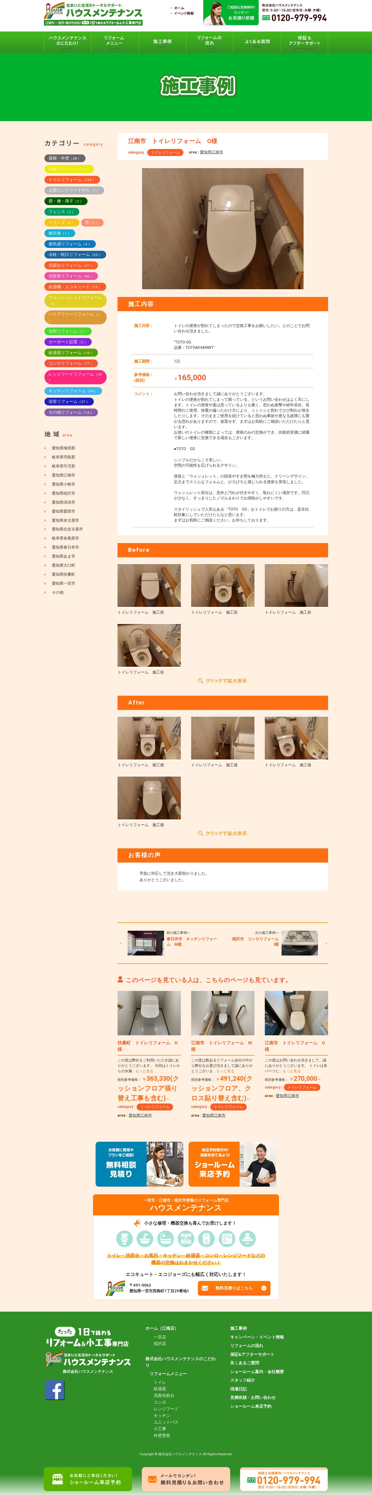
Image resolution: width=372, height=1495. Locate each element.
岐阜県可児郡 (63, 466)
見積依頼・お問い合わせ (253, 1397)
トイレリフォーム (165, 152)
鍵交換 (60, 233)
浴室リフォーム (69, 401)
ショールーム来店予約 (251, 1406)
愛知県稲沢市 (63, 493)
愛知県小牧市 (63, 484)
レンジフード (166, 1409)
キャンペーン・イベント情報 (257, 1337)
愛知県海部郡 (63, 448)
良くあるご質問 (244, 1363)
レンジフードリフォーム (75, 377)
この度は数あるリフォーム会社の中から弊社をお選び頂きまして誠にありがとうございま (222, 1065)
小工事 (160, 1429)
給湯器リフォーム (71, 352)
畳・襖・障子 (66, 201)
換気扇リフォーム (70, 243)
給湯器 (160, 1389)
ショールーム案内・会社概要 (257, 1371)
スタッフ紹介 (242, 1380)
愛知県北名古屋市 (67, 529)
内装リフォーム (69, 169)
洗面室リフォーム (71, 275)
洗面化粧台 (164, 1395)
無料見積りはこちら (234, 1288)
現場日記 (238, 1389)
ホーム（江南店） (162, 1328)
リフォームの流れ (246, 1345)
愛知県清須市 (63, 502)
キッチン (162, 1415)
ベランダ (62, 222)
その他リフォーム (71, 412)
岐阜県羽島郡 (63, 457)
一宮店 (160, 1337)
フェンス (62, 211)
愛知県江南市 (211, 152)
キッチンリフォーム (73, 390)
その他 (58, 592)
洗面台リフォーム (71, 265)
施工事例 (238, 1328)
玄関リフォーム (68, 331)
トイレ (160, 1382)
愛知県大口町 (63, 565)
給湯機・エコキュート (75, 286)
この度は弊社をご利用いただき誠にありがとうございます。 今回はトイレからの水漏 (149, 1065)
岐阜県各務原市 (65, 538)
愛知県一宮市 (63, 583)
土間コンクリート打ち (74, 190)
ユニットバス (166, 1422)
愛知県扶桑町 (63, 574)
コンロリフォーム (71, 363)
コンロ (160, 1402)
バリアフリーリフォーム (74, 317)
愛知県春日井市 (65, 547)
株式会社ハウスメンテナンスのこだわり (180, 1362)
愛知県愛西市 (63, 511)
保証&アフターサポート (252, 1354)
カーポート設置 (68, 341)
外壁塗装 (162, 1435)
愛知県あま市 (63, 556)
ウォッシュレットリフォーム (75, 300)
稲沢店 (160, 1343)
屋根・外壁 (65, 158)
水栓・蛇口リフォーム (75, 254)
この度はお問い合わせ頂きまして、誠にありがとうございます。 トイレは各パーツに (296, 1065)
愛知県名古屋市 (65, 520)
